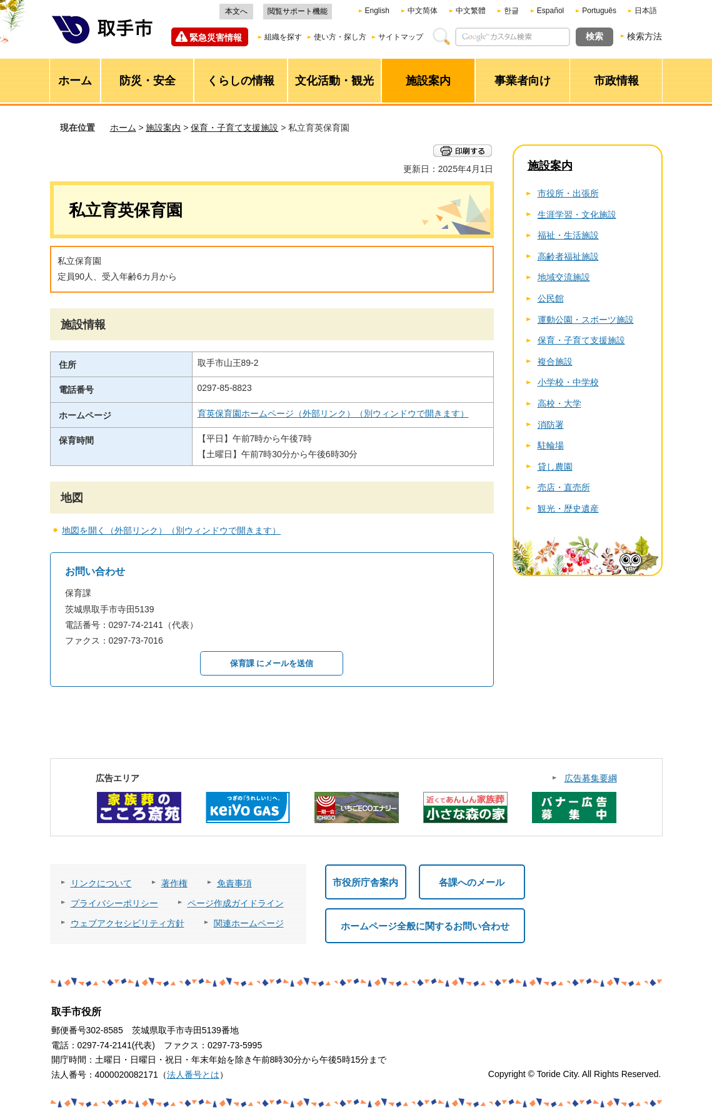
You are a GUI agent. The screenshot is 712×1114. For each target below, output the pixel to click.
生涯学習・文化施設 (577, 215)
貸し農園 (555, 467)
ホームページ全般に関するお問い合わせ (425, 926)
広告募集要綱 (590, 778)
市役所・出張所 (568, 193)
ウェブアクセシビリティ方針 (127, 923)
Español (550, 10)
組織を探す (283, 37)
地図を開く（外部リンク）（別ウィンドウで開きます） (171, 530)
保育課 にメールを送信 (272, 663)
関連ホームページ (249, 923)
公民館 (551, 298)
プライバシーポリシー (114, 903)
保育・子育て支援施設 (234, 128)
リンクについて (101, 883)
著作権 (174, 883)
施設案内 (163, 128)
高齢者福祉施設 (568, 256)
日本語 (645, 10)
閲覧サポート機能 (298, 11)
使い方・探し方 (340, 37)
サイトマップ (400, 37)
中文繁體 (471, 10)
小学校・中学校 (568, 382)
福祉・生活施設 (568, 235)
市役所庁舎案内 (365, 882)
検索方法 (644, 36)
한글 (511, 10)
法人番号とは (193, 1075)
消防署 (551, 425)
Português (599, 10)
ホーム (123, 128)
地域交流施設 (564, 277)
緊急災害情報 (215, 38)
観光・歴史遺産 (568, 509)
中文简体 (423, 10)
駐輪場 (551, 445)
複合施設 (555, 362)
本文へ (236, 11)
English (377, 10)
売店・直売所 (564, 487)
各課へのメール (471, 882)
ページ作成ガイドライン (236, 903)
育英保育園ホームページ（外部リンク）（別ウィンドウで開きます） (333, 413)
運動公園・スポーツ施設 (586, 320)
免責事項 (234, 883)
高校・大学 (559, 403)
